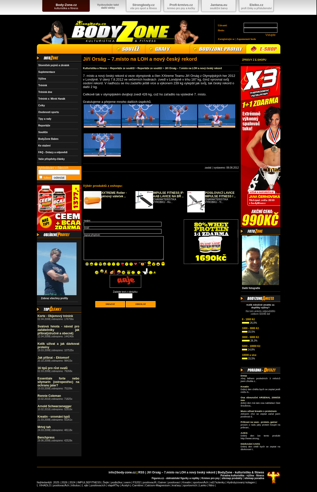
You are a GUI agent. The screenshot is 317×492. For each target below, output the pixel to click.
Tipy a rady (45, 118)
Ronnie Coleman (49, 396)
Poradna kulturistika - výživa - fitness (242, 475)
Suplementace (46, 72)
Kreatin (186, 482)
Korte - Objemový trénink (55, 316)
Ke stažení (44, 145)
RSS (141, 472)
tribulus (75, 485)
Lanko (203, 485)
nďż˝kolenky (217, 482)
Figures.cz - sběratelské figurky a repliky (175, 478)
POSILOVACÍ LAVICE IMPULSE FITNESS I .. (220, 194)
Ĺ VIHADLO (44, 485)
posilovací (174, 482)
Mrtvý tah (44, 427)
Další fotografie (251, 288)
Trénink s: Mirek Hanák (51, 98)
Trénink (42, 85)
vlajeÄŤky (114, 485)
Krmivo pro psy (210, 478)
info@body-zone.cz (122, 472)
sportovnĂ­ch (200, 482)
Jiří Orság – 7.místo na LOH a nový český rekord (193, 68)
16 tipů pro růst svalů (53, 368)
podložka (116, 482)
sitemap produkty (232, 478)
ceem (127, 482)
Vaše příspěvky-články (51, 159)
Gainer (162, 482)
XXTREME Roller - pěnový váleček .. (114, 194)
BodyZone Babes (48, 139)
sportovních (190, 485)
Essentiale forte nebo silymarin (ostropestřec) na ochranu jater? (58, 382)
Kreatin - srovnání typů (54, 416)
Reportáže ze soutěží (122, 68)
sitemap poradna (254, 478)
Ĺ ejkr (85, 485)
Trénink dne (45, 92)
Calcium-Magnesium (157, 485)
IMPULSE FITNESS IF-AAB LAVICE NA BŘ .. (168, 194)
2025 (56, 482)
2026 (64, 482)
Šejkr (106, 482)
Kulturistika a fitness (95, 68)
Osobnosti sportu (48, 112)
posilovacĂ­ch (61, 485)
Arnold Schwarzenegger (55, 406)
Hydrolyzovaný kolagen (241, 482)
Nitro (211, 485)
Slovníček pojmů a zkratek (53, 65)
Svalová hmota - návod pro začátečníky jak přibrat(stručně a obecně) (58, 330)
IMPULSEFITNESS (89, 482)
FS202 (137, 482)
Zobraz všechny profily (53, 298)
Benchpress (46, 437)
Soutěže (43, 132)
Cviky (41, 105)
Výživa (42, 78)
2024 (72, 482)
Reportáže (44, 125)
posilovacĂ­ (149, 482)
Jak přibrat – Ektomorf (53, 357)
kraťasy (176, 485)
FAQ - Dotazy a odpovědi (53, 152)
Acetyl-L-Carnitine (132, 485)
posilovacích (98, 485)
